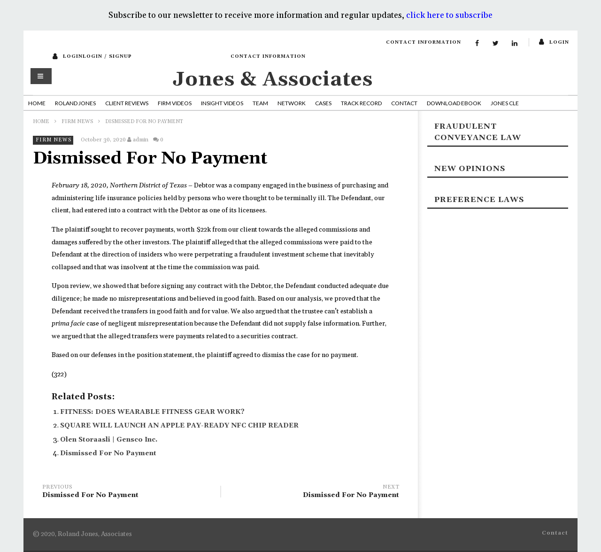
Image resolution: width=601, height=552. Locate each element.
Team (260, 103)
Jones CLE (505, 103)
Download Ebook (454, 103)
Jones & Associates (273, 79)
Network (291, 103)
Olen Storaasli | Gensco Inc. (108, 439)
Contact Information (423, 42)
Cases (323, 103)
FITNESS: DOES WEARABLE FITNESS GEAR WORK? (152, 412)
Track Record (361, 103)
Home (37, 103)
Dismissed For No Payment (108, 453)
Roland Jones (75, 103)
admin (140, 139)
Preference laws (479, 199)
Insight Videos (222, 103)
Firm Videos (175, 103)
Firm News (77, 121)
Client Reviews (126, 103)
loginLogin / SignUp (97, 56)
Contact (404, 103)
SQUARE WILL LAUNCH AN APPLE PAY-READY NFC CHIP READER (179, 425)
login (559, 42)
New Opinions (469, 168)
